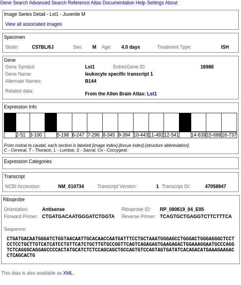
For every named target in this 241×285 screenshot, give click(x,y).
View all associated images (33, 24)
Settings (155, 3)
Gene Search (14, 3)
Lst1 (152, 94)
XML (68, 273)
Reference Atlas (84, 3)
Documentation (119, 3)
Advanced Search (47, 3)
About (171, 3)
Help (141, 3)
